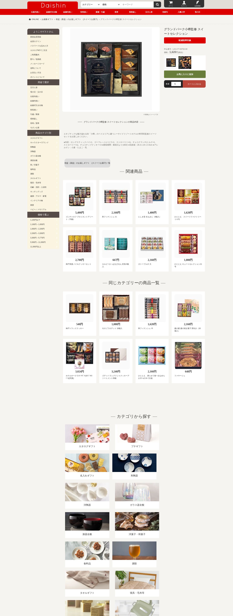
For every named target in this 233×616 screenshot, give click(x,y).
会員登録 (197, 6)
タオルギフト (35, 178)
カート (171, 6)
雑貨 (32, 205)
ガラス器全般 (35, 156)
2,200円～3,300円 (37, 233)
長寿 (116, 12)
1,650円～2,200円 (37, 229)
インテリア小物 (36, 201)
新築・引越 (100, 12)
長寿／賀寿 (34, 123)
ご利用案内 (34, 55)
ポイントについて (37, 77)
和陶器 (33, 147)
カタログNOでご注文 (38, 50)
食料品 (33, 169)
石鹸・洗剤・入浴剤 (38, 187)
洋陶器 (33, 151)
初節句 (165, 12)
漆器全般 (33, 160)
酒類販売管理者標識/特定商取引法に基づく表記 (80, 582)
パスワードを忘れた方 (39, 46)
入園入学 (181, 12)
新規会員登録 (35, 37)
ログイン (184, 6)
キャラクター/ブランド (39, 143)
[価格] (111, 4)
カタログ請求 (135, 582)
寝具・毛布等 (35, 183)
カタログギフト (36, 138)
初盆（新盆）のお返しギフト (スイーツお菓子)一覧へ (87, 165)
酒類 (32, 174)
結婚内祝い (67, 12)
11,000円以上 (35, 247)
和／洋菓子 (34, 165)
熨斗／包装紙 (35, 59)
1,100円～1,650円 (37, 224)
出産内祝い (35, 12)
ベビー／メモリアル (38, 209)
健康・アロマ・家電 (38, 196)
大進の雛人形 (116, 601)
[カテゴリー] (91, 4)
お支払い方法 (35, 73)
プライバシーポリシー (115, 582)
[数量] (176, 84)
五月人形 (148, 12)
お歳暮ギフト (47, 19)
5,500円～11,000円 (38, 242)
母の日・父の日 (36, 92)
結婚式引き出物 (36, 105)
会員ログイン (35, 41)
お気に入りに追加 (185, 74)
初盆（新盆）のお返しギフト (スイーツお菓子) (77, 19)
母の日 (197, 12)
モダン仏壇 (34, 128)
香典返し (132, 12)
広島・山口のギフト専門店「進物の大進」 (116, 598)
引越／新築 (34, 114)
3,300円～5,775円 (37, 238)
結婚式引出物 (51, 12)
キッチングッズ (36, 192)
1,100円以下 (35, 220)
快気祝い (84, 12)
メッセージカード (37, 64)
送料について (35, 68)
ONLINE (35, 19)
